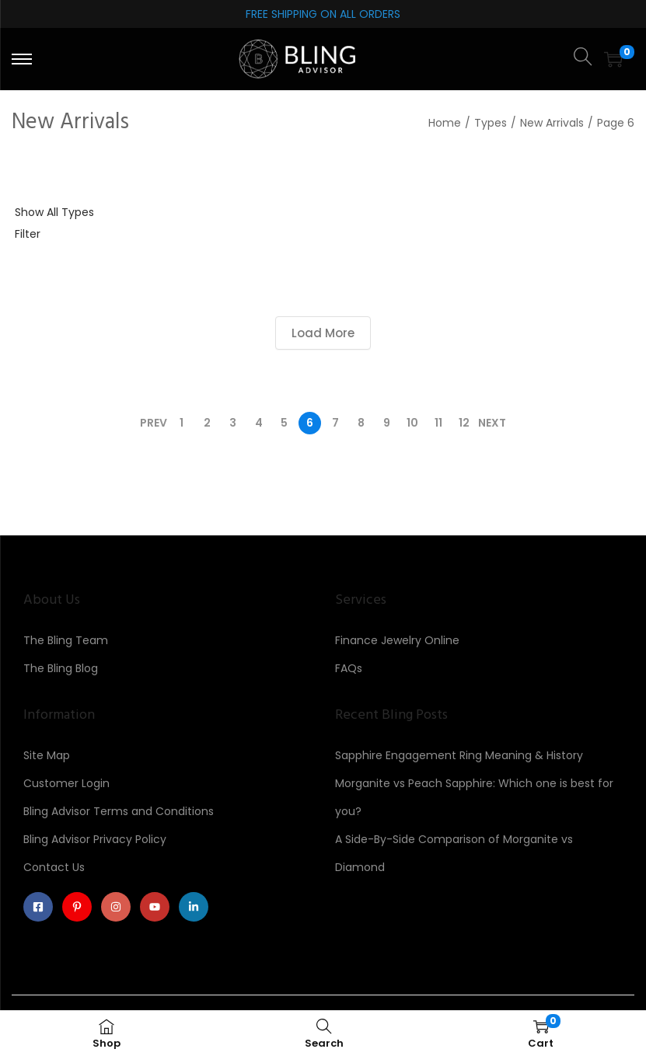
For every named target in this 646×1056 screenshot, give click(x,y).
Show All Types (54, 212)
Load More (323, 333)
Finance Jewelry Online (397, 640)
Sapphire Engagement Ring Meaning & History (459, 755)
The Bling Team (65, 640)
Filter (27, 234)
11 (438, 422)
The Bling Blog (60, 668)
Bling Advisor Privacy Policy (94, 839)
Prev (153, 422)
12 (464, 422)
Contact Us (54, 867)
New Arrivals (552, 123)
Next (492, 422)
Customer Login (66, 783)
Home (444, 123)
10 (412, 422)
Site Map (46, 755)
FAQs (348, 668)
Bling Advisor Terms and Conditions (118, 811)
